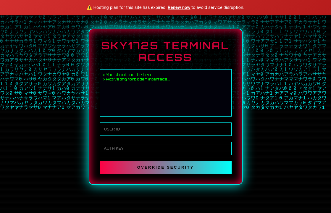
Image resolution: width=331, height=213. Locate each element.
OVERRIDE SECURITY (165, 167)
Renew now (179, 7)
